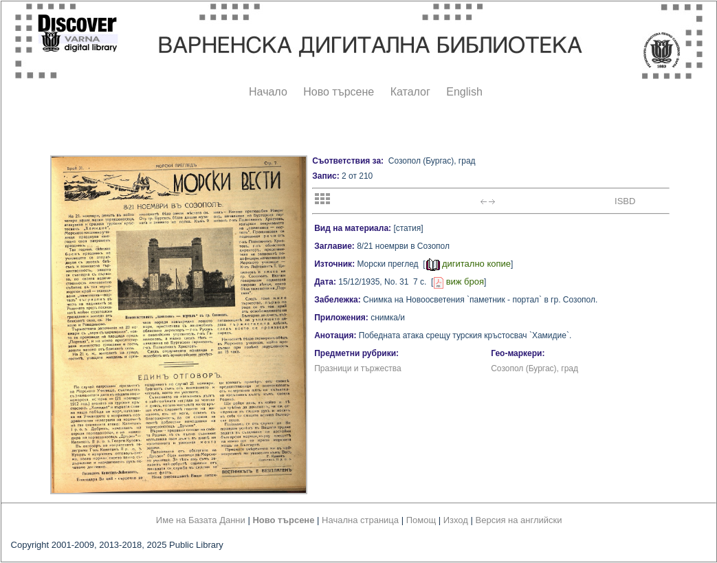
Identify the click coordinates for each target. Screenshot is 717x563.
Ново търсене (338, 92)
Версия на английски (519, 520)
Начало (268, 92)
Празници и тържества (357, 368)
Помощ (421, 520)
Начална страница (360, 520)
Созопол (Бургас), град (534, 368)
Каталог (410, 92)
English (464, 92)
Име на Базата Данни (200, 520)
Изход (455, 520)
